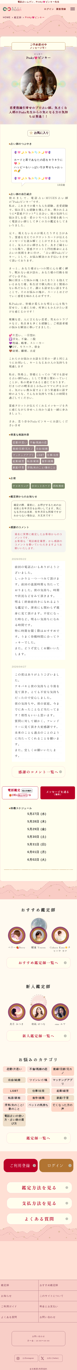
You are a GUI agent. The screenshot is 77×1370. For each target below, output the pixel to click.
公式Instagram (28, 1358)
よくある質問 (39, 1219)
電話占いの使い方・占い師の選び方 (14, 1119)
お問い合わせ (48, 1317)
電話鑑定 (20, 792)
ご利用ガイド (9, 1306)
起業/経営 (18, 461)
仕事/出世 (53, 455)
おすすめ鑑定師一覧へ (38, 962)
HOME (7, 17)
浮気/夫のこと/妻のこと (41, 467)
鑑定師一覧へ (38, 1138)
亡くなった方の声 (63, 1107)
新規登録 (61, 9)
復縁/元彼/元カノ (23, 448)
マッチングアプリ (23, 455)
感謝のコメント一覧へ (38, 771)
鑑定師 (17, 17)
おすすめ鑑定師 (49, 1285)
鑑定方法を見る (39, 1187)
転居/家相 (33, 461)
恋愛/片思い (20, 442)
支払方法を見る (39, 1203)
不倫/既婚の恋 (38, 442)
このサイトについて (52, 1295)
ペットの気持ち (38, 1105)
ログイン (49, 9)
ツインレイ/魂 (38, 1079)
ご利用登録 (20, 1165)
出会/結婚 (42, 448)
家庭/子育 (18, 467)
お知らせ (6, 1295)
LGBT (40, 455)
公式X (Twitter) (53, 1358)
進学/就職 (48, 461)
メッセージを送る (57, 793)
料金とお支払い (49, 1306)
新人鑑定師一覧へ (38, 1035)
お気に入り (39, 133)
